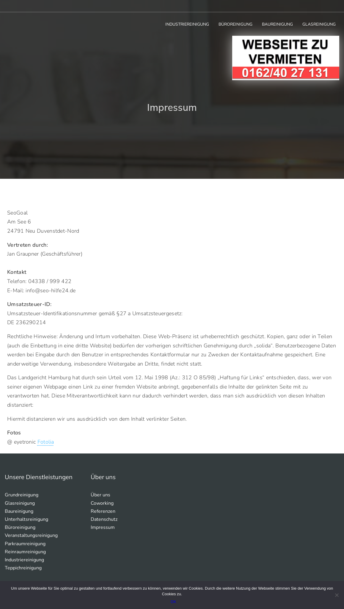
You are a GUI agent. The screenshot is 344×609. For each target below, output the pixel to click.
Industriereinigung (187, 24)
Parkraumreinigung (25, 543)
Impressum (103, 527)
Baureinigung (277, 24)
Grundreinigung (21, 495)
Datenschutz (104, 519)
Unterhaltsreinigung (26, 519)
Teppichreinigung (23, 568)
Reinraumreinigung (25, 552)
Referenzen (103, 511)
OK (173, 601)
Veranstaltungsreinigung (31, 535)
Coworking (102, 503)
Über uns (100, 495)
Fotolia (45, 441)
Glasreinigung (319, 24)
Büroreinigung (235, 24)
